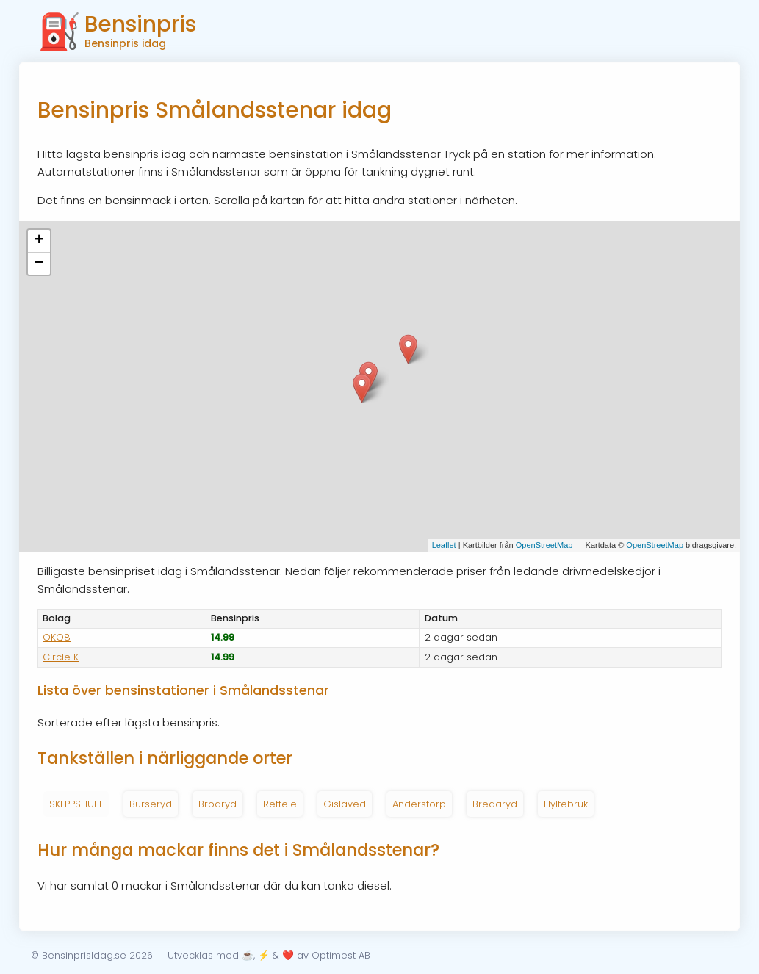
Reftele (280, 804)
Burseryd (150, 804)
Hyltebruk (566, 804)
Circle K (61, 657)
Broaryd (217, 804)
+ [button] (39, 241)
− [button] (39, 264)
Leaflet (444, 545)
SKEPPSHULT (76, 804)
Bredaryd (494, 804)
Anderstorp (419, 804)
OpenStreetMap (544, 545)
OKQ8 (57, 637)
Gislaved (344, 804)
